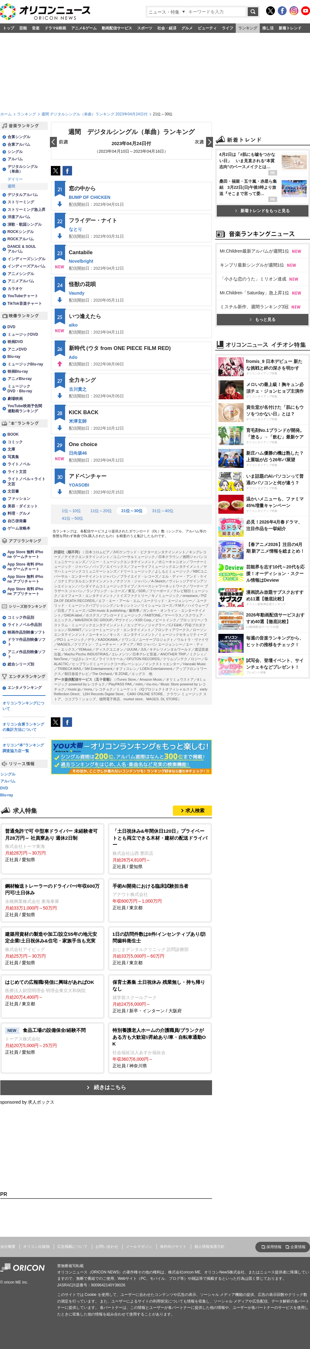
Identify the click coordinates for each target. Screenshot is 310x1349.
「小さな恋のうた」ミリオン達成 (253, 357)
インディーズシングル (27, 259)
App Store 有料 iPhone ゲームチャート (25, 566)
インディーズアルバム (27, 266)
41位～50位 (72, 518)
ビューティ (207, 28)
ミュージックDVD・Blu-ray (20, 388)
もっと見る (263, 398)
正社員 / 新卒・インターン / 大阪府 (159, 996)
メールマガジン (139, 1246)
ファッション (19, 498)
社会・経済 (166, 28)
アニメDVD (17, 349)
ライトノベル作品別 (25, 624)
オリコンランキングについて (23, 706)
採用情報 (274, 1247)
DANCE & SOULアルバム (22, 249)
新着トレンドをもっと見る (262, 289)
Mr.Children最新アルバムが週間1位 (254, 330)
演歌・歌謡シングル (25, 224)
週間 (11, 186)
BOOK (13, 434)
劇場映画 (15, 398)
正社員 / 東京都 (159, 897)
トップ (8, 28)
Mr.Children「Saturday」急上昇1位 (254, 371)
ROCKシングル (21, 232)
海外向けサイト (173, 1246)
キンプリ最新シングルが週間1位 (252, 343)
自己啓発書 (17, 521)
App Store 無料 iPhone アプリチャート (25, 579)
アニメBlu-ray (20, 379)
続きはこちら (110, 1087)
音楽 (36, 28)
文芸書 (13, 491)
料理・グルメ (19, 513)
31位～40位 (162, 510)
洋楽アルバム (19, 217)
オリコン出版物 (36, 1246)
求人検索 (194, 810)
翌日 (204, 142)
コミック (15, 442)
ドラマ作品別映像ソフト (27, 642)
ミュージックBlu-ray (25, 364)
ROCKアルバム (21, 239)
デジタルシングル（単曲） (23, 169)
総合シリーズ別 (21, 664)
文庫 (11, 449)
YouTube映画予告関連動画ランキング (25, 408)
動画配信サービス (117, 28)
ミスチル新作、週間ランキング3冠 (254, 385)
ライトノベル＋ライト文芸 (27, 481)
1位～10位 (71, 510)
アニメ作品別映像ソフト (27, 654)
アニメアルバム (21, 281)
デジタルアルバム (23, 195)
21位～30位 (132, 510)
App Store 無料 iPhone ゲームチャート (25, 554)
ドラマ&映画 (55, 28)
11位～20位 (101, 510)
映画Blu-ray (18, 371)
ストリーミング (21, 202)
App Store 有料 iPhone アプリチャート (25, 591)
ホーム (6, 114)
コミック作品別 (21, 617)
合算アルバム (19, 144)
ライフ (227, 28)
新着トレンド (290, 28)
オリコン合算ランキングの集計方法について (23, 727)
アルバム (15, 159)
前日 (59, 142)
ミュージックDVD (23, 334)
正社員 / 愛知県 (52, 845)
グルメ (187, 28)
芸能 (23, 28)
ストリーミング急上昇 (27, 209)
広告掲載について (72, 1246)
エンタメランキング (25, 687)
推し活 (268, 28)
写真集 (13, 457)
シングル (15, 152)
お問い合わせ (106, 1246)
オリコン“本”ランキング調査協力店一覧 (23, 748)
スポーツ (144, 28)
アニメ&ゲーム (84, 28)
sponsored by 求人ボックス (27, 1102)
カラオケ (15, 288)
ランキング (247, 28)
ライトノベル (19, 464)
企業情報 (298, 1247)
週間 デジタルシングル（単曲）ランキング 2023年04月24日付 (94, 114)
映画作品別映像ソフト (27, 632)
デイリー (15, 179)
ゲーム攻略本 (19, 528)
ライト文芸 (17, 471)
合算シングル (19, 137)
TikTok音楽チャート (25, 303)
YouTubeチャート (23, 296)
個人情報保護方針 (209, 1246)
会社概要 (7, 1246)
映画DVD (15, 342)
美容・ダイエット (23, 506)
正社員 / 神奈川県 (159, 1047)
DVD (11, 327)
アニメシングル (21, 274)
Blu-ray (14, 356)
